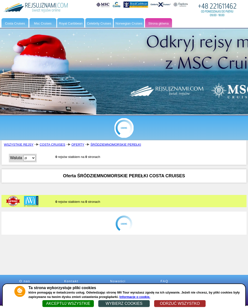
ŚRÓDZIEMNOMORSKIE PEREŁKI (115, 144)
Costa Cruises (15, 23)
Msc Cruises (43, 23)
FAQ (164, 281)
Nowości (117, 281)
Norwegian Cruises (128, 23)
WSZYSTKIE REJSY (18, 144)
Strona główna (158, 23)
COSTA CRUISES (52, 144)
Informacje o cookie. (134, 297)
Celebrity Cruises (99, 23)
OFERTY (77, 144)
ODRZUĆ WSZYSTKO (180, 303)
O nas (24, 281)
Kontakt (71, 281)
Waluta (16, 158)
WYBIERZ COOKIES (124, 303)
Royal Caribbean (71, 23)
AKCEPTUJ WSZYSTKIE (68, 303)
